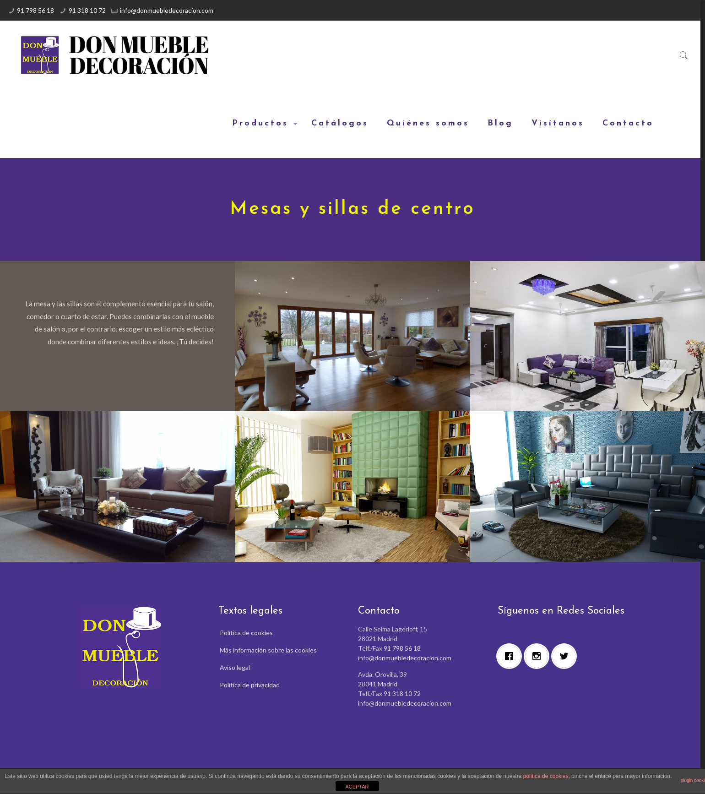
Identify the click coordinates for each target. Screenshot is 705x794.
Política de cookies (246, 632)
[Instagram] (539, 656)
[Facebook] (511, 656)
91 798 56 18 (35, 10)
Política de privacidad (250, 685)
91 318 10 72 (87, 10)
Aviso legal (235, 667)
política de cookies (546, 776)
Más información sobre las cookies (268, 650)
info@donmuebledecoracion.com (166, 10)
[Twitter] (566, 656)
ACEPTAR (357, 786)
